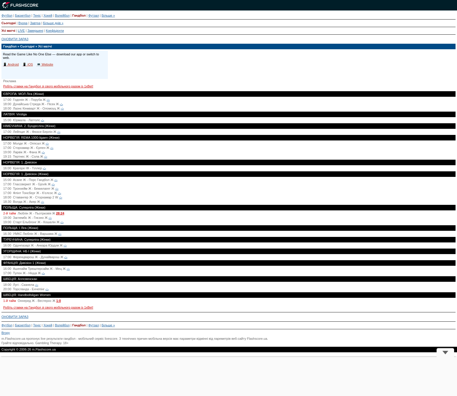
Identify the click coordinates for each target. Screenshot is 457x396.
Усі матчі (8, 30)
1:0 (58, 300)
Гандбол (79, 15)
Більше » (108, 15)
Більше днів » (53, 23)
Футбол (7, 15)
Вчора (22, 23)
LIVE (21, 30)
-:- (48, 99)
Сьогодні (8, 23)
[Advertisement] (228, 376)
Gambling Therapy (48, 343)
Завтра (35, 23)
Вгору (5, 333)
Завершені (35, 30)
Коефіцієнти (55, 30)
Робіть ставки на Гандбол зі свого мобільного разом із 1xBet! (48, 86)
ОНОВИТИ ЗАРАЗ (14, 39)
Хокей (47, 15)
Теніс (37, 15)
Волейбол (62, 15)
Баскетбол (22, 15)
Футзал (93, 15)
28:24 (60, 213)
